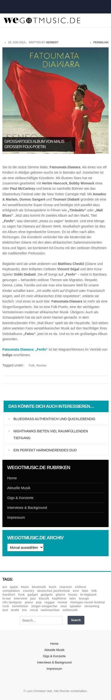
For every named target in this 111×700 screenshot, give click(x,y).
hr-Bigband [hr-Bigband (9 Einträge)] (88, 594)
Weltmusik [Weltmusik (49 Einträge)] (70, 610)
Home (12, 478)
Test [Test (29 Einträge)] (5, 610)
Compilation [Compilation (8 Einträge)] (11, 591)
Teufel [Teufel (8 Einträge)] (15, 610)
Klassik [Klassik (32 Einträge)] (44, 598)
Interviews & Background (27, 507)
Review (41, 365)
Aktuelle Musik (18, 488)
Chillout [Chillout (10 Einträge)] (80, 587)
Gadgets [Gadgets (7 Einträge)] (47, 594)
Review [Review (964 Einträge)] (62, 602)
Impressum (16, 517)
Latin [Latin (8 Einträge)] (73, 598)
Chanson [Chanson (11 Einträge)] (65, 587)
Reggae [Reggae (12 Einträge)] (49, 602)
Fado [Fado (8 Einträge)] (85, 591)
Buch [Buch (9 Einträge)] (52, 587)
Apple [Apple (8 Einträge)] (14, 587)
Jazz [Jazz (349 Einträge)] (33, 598)
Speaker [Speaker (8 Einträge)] (76, 606)
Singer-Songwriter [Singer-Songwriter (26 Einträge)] (44, 606)
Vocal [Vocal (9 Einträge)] (34, 610)
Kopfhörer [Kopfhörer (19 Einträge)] (59, 598)
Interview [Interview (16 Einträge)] (20, 598)
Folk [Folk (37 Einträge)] (94, 591)
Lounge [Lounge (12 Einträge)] (84, 598)
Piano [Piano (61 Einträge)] (29, 602)
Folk (32, 365)
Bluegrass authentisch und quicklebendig (54, 419)
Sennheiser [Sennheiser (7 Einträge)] (20, 606)
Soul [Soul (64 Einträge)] (63, 606)
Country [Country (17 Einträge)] (28, 591)
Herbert (52, 42)
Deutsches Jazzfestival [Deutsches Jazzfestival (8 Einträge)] (53, 591)
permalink (101, 42)
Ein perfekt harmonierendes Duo (45, 450)
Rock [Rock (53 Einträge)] (5, 606)
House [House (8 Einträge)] (72, 594)
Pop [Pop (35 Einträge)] (39, 602)
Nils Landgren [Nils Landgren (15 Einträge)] (12, 602)
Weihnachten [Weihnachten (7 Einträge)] (50, 610)
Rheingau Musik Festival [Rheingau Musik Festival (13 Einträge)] (87, 602)
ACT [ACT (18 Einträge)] (4, 587)
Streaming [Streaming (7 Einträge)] (91, 606)
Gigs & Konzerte (20, 498)
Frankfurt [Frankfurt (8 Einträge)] (8, 594)
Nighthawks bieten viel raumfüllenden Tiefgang (50, 434)
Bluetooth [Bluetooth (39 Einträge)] (39, 587)
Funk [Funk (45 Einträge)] (21, 594)
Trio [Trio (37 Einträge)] (24, 610)
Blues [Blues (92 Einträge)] (25, 587)
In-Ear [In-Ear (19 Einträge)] (6, 598)
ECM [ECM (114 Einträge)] (76, 591)
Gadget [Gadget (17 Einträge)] (33, 594)
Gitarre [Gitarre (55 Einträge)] (60, 594)
